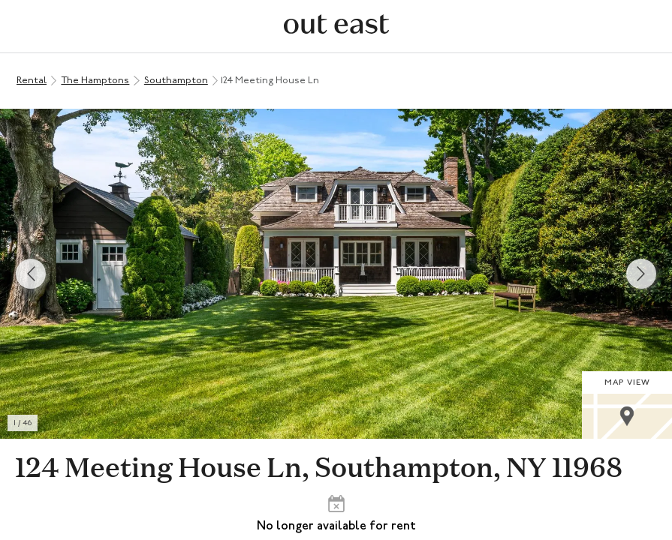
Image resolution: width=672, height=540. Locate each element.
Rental (32, 81)
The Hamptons (95, 81)
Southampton (176, 81)
